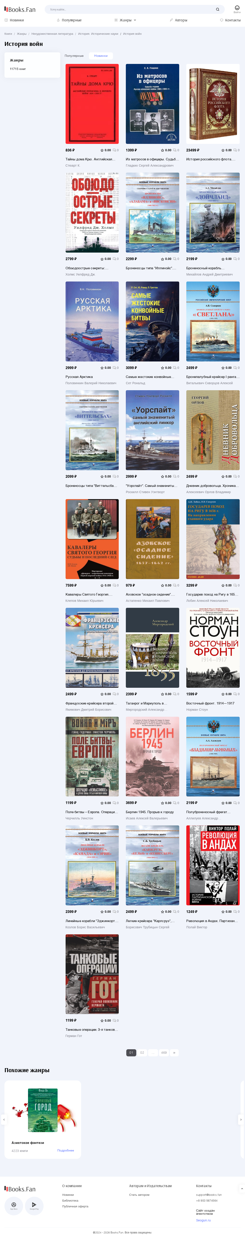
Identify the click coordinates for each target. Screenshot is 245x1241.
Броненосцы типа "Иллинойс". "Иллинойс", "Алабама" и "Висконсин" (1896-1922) (149, 268)
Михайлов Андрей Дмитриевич (209, 274)
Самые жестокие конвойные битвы (148, 377)
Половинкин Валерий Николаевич (91, 383)
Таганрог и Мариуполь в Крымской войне (145, 703)
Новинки (101, 55)
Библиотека (70, 1200)
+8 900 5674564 (206, 1200)
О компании (71, 1186)
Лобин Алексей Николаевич (207, 600)
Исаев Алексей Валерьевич (146, 818)
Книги (8, 34)
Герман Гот (74, 1036)
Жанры (21, 34)
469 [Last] (164, 1052)
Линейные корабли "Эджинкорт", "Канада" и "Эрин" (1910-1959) (91, 921)
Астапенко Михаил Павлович (147, 600)
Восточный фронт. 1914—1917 (210, 703)
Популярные (74, 55)
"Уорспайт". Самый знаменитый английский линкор (151, 486)
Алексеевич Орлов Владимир (208, 492)
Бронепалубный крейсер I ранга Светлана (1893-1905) (211, 377)
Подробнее (65, 1150)
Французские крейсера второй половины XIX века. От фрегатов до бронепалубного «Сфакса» (92, 703)
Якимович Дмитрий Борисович (88, 709)
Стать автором (139, 1195)
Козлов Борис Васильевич (85, 927)
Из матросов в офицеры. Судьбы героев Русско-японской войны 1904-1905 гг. (152, 159)
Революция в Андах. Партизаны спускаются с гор (211, 921)
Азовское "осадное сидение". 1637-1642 (149, 594)
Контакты (203, 1186)
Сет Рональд (135, 383)
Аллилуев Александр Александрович (202, 818)
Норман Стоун (197, 709)
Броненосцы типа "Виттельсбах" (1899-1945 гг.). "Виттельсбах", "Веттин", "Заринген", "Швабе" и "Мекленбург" (91, 486)
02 (142, 1052)
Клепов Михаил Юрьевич (84, 600)
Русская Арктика (79, 377)
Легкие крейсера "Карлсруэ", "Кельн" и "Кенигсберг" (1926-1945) (149, 921)
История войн (132, 34)
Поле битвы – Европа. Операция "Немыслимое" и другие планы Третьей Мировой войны (91, 812)
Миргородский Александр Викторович (145, 709)
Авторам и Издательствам (150, 1186)
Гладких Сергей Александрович (149, 165)
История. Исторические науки (98, 34)
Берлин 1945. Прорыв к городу (150, 812)
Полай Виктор (196, 927)
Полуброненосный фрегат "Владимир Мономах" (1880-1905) (212, 812)
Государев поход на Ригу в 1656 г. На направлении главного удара (211, 594)
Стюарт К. (73, 165)
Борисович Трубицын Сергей (147, 927)
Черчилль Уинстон (79, 818)
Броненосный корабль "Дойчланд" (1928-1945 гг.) (206, 268)
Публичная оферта (75, 1206)
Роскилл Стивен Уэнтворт (145, 492)
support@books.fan (209, 1195)
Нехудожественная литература (52, 34)
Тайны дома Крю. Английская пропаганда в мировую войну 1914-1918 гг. (89, 159)
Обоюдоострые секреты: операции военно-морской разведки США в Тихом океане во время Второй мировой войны (92, 268)
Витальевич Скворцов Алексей (209, 383)
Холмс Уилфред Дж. (81, 274)
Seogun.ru (203, 1220)
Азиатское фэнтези (28, 1143)
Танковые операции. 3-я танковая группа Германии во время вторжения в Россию (92, 1029)
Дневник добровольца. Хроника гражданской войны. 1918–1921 (211, 486)
